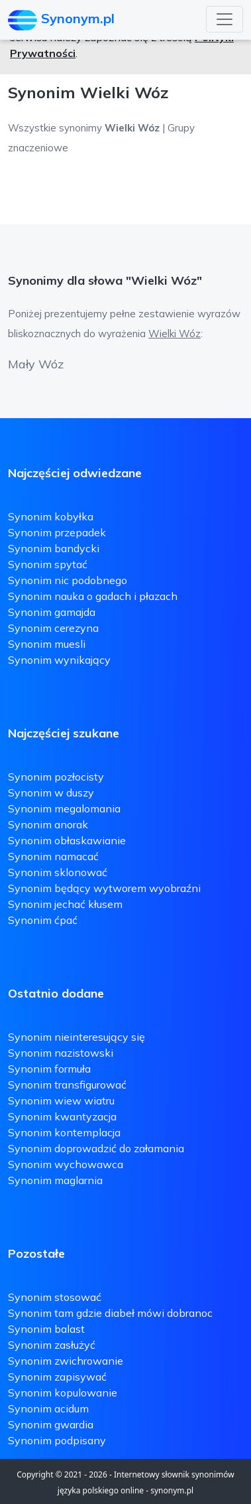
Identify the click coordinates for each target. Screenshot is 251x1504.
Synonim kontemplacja (64, 1132)
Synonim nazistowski (60, 1052)
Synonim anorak (48, 824)
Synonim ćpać (42, 920)
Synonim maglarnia (55, 1180)
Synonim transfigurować (67, 1084)
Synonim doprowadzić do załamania (96, 1148)
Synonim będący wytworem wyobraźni (104, 888)
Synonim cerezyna (53, 628)
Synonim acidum (48, 1408)
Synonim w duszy (51, 792)
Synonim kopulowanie (62, 1392)
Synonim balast (46, 1328)
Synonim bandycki (53, 548)
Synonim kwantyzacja (62, 1116)
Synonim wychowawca (65, 1164)
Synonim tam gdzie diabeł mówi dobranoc (110, 1312)
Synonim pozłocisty (56, 776)
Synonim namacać (53, 856)
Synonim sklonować (57, 872)
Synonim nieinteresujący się (76, 1036)
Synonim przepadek (57, 532)
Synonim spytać (47, 564)
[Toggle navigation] (224, 19)
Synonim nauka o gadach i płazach (92, 596)
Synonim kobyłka (50, 516)
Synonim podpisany (57, 1440)
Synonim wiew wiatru (61, 1100)
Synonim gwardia (50, 1424)
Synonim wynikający (59, 659)
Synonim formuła (49, 1068)
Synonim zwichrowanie (65, 1360)
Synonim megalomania (64, 808)
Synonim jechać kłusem (65, 904)
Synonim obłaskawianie (67, 840)
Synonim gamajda (51, 612)
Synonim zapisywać (57, 1376)
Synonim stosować (54, 1297)
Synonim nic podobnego (67, 580)
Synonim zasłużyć (51, 1344)
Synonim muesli (46, 643)
